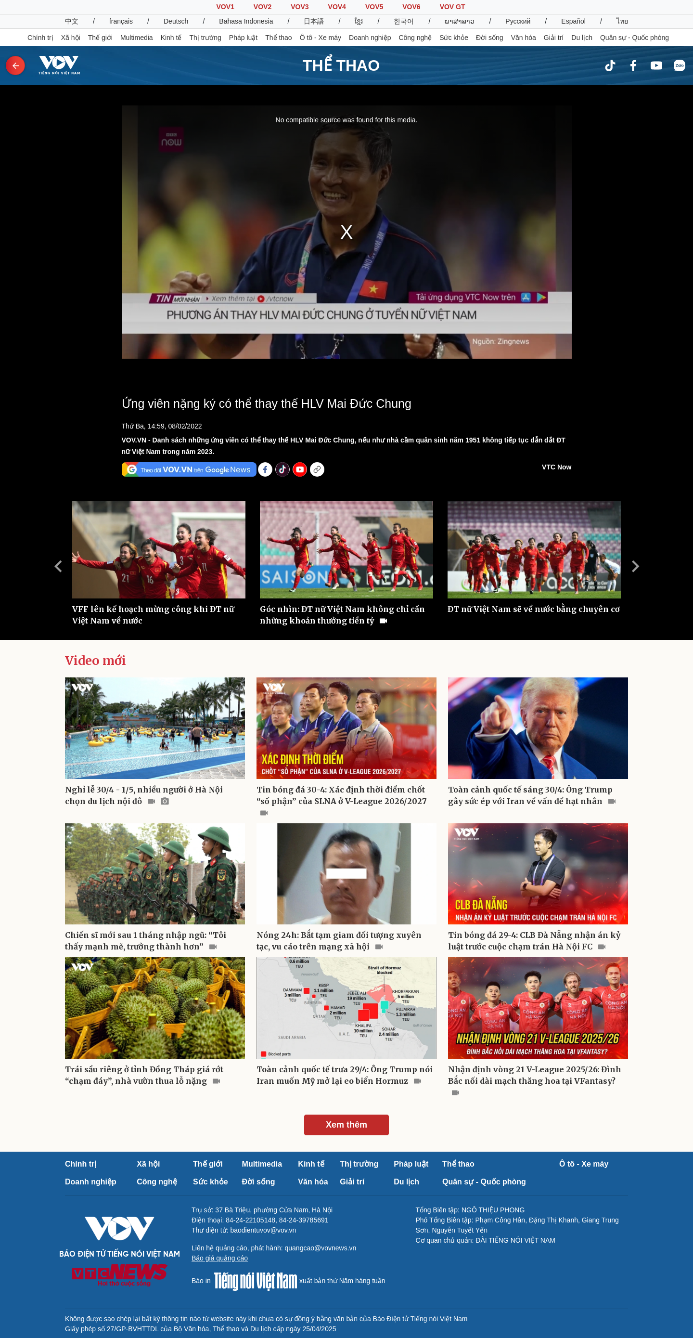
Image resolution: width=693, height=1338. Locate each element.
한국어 (404, 21)
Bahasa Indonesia (246, 21)
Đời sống (489, 37)
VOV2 (262, 7)
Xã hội (70, 37)
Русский (517, 21)
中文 (71, 21)
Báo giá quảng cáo (220, 1258)
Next (635, 566)
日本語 (314, 21)
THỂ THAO (341, 65)
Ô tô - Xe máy (320, 37)
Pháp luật (243, 37)
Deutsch (176, 21)
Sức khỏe (453, 37)
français (121, 21)
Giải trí (554, 37)
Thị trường (205, 37)
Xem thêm (346, 1125)
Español (573, 21)
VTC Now (556, 467)
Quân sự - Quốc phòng (634, 37)
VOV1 (225, 7)
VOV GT (452, 7)
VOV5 (374, 7)
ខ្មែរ (359, 21)
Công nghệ (415, 37)
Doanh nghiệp (370, 37)
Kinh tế (171, 37)
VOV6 (411, 7)
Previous (58, 566)
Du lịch (581, 37)
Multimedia (136, 37)
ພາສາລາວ (460, 21)
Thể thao (278, 37)
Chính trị (40, 37)
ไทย (622, 21)
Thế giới (100, 37)
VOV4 (337, 7)
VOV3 (299, 7)
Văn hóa (523, 37)
